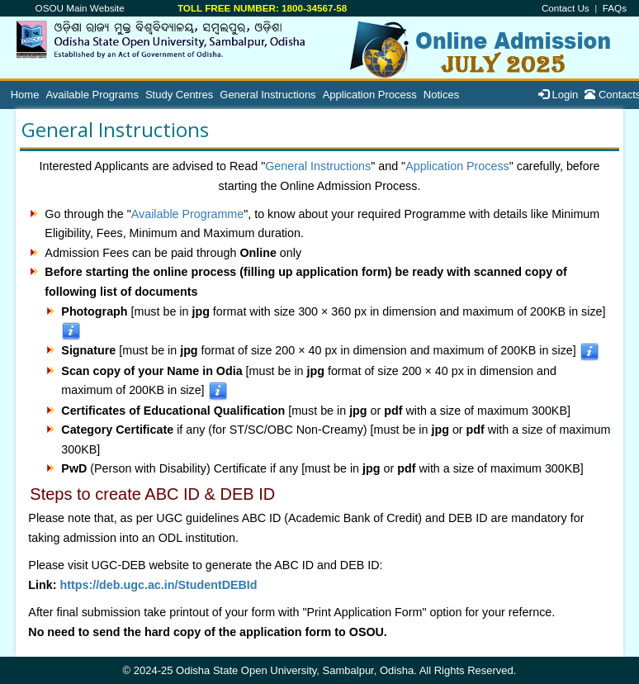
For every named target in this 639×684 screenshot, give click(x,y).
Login (558, 94)
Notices (441, 94)
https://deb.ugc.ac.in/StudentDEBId (158, 584)
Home (25, 94)
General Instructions (267, 94)
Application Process (370, 94)
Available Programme (187, 214)
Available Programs (91, 94)
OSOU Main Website (80, 7)
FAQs (615, 7)
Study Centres (179, 94)
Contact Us (565, 7)
